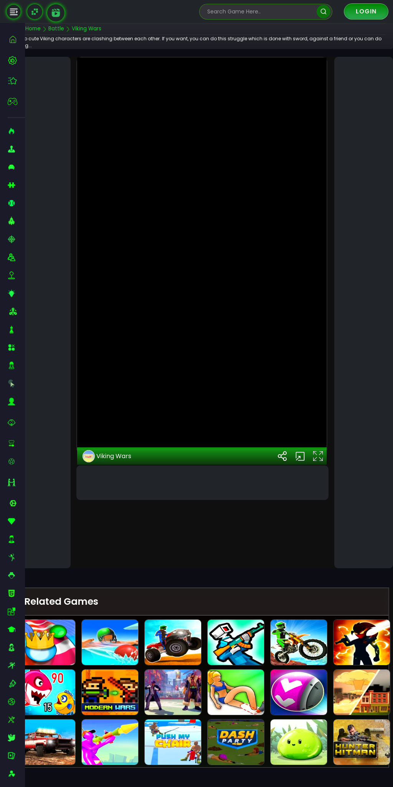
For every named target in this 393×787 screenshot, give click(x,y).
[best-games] (16, 60)
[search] (323, 11)
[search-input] (260, 12)
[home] (16, 39)
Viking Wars (119, 518)
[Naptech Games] (35, 12)
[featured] (16, 80)
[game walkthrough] (55, 12)
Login (366, 11)
